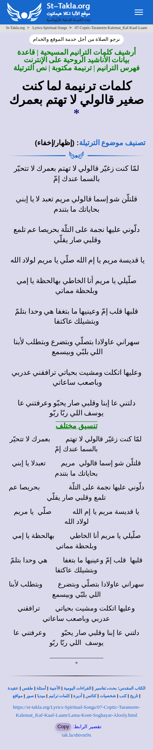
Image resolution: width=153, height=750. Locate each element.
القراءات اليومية (77, 688)
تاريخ (134, 696)
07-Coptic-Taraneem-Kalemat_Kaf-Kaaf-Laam (111, 28)
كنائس (91, 696)
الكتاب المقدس (132, 688)
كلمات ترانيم (59, 696)
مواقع (18, 696)
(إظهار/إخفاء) (55, 143)
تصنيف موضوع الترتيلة (112, 143)
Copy (63, 726)
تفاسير (100, 688)
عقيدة (13, 688)
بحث (113, 688)
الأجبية (54, 688)
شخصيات (108, 696)
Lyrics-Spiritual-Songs (50, 28)
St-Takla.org (15, 28)
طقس (27, 688)
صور (30, 696)
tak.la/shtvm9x (76, 735)
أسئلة (41, 688)
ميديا (41, 696)
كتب (123, 696)
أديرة (77, 696)
